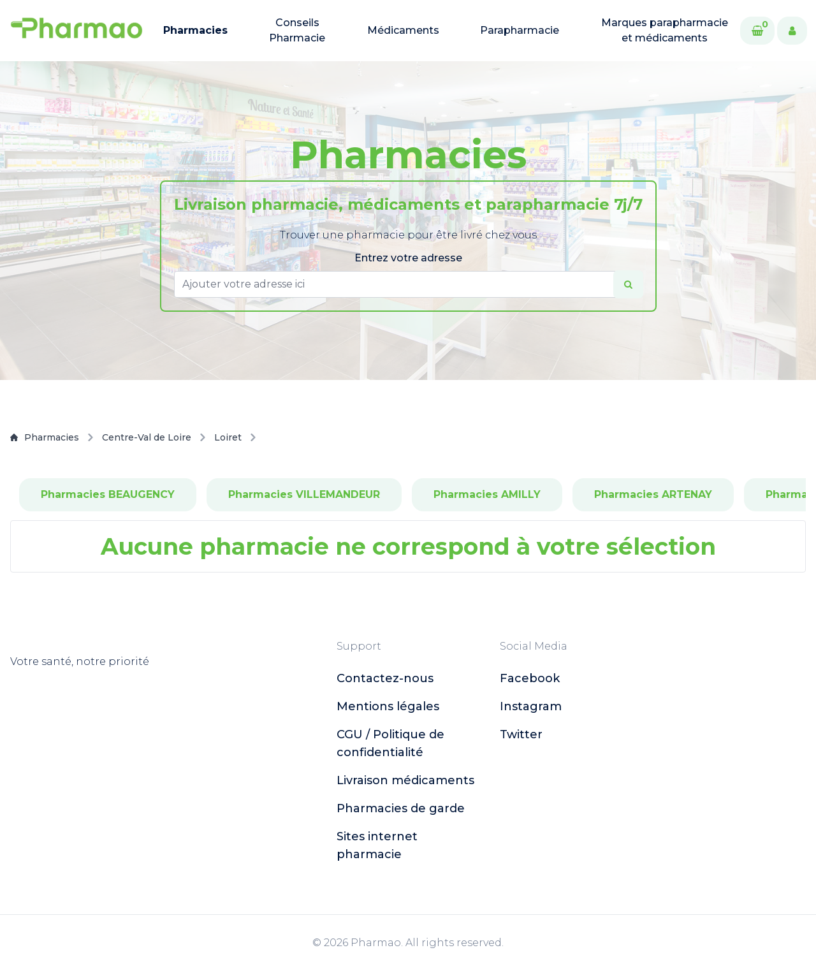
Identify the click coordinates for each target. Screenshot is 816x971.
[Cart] (757, 30)
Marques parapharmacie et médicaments (664, 30)
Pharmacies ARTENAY (653, 494)
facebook (530, 678)
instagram (531, 706)
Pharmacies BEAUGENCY (108, 494)
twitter (521, 734)
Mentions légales (388, 706)
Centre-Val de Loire (146, 437)
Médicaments (403, 30)
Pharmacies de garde (401, 808)
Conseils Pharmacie (297, 30)
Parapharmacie (519, 30)
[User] (792, 30)
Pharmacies (195, 30)
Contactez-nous (385, 678)
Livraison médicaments (405, 780)
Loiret (228, 437)
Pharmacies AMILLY (487, 494)
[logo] (76, 31)
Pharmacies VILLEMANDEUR (304, 494)
